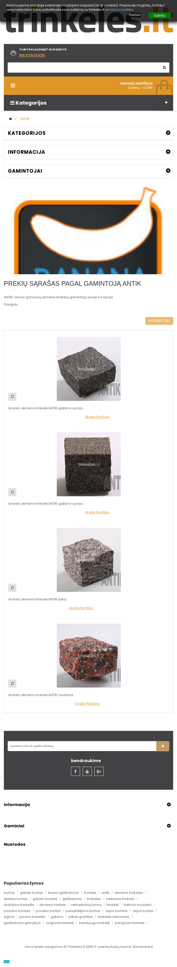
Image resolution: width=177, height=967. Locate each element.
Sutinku (159, 15)
